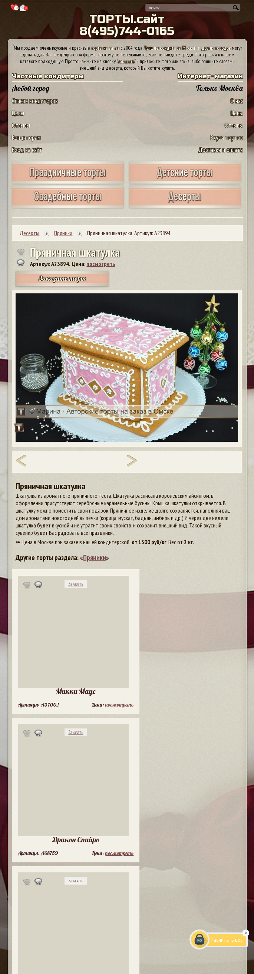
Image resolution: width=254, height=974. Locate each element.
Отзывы (21, 125)
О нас (236, 100)
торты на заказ (105, 48)
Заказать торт (62, 278)
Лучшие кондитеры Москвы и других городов (187, 48)
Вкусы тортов (226, 137)
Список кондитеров (35, 100)
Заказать (75, 584)
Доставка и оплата (220, 149)
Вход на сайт (27, 149)
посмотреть (100, 263)
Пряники (94, 557)
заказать (126, 61)
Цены (18, 113)
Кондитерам (26, 137)
